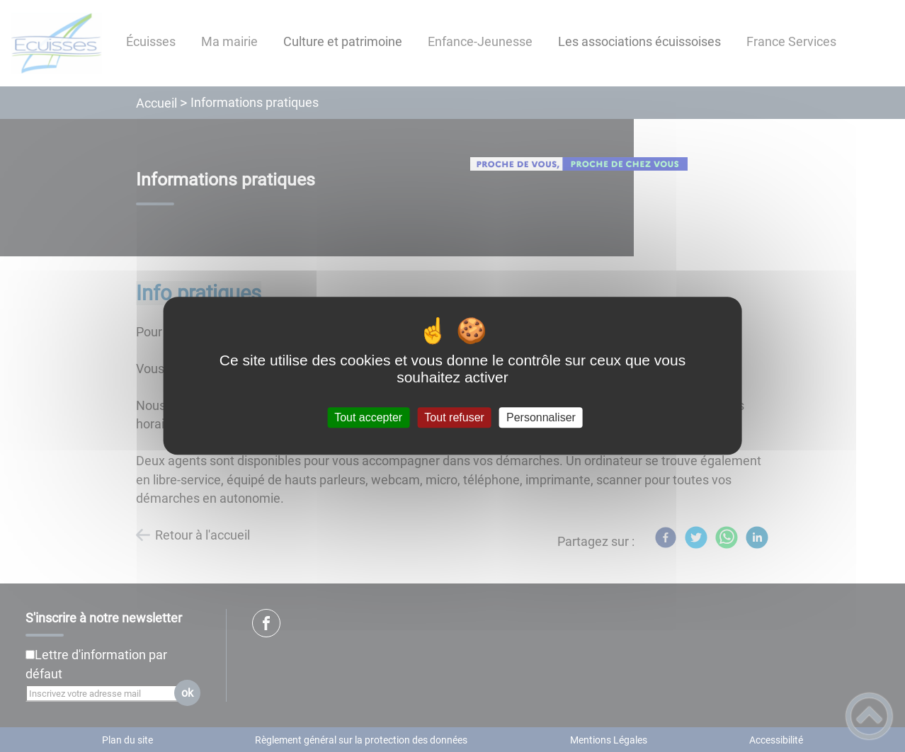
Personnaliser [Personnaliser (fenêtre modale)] (541, 417)
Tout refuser (454, 417)
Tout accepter (368, 417)
